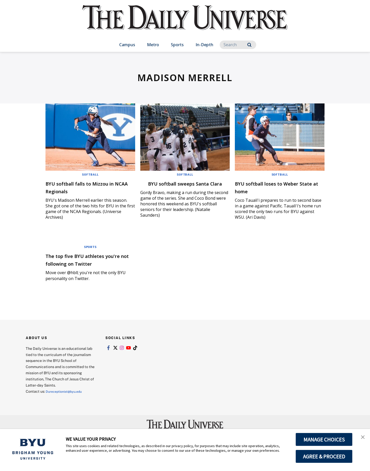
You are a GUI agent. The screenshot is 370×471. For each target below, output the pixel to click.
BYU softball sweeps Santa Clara (180, 187)
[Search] (237, 44)
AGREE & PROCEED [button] (324, 456)
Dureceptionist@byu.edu (66, 404)
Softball (90, 174)
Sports (177, 44)
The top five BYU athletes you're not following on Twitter (84, 269)
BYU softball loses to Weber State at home (276, 187)
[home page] (185, 23)
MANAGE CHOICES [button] (324, 439)
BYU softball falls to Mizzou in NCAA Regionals (86, 187)
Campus (127, 44)
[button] (361, 438)
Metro (153, 44)
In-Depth (204, 44)
